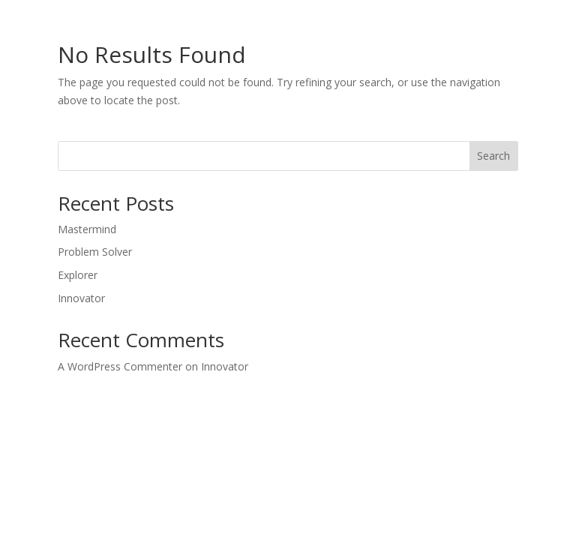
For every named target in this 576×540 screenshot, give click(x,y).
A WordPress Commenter (120, 366)
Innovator (81, 298)
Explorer (78, 275)
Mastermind (87, 229)
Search (493, 155)
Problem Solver (95, 251)
